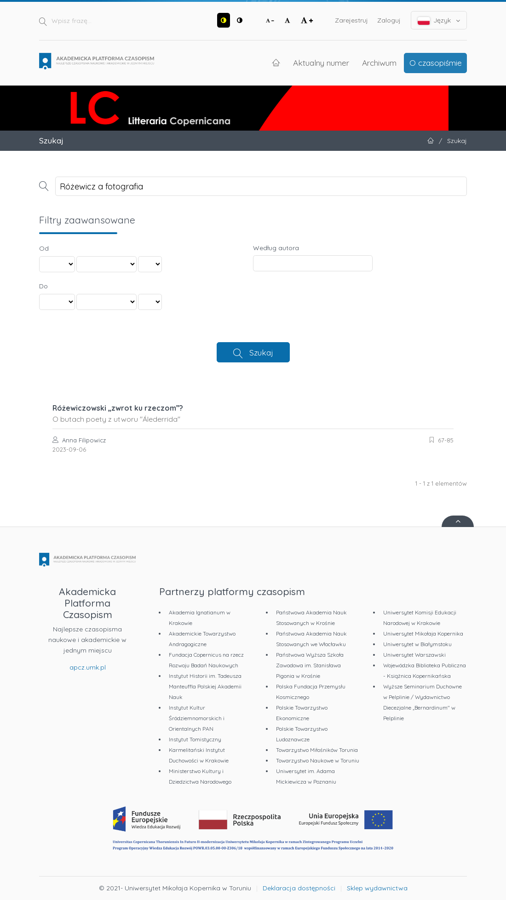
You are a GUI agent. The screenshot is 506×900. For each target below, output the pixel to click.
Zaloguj (389, 20)
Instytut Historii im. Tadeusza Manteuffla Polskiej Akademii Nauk (205, 686)
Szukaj (261, 352)
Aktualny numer (321, 62)
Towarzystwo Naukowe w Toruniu (317, 760)
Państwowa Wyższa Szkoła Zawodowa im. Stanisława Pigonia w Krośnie (310, 665)
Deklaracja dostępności (299, 888)
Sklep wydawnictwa (377, 888)
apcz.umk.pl (87, 667)
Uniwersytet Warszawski (414, 654)
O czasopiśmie (435, 62)
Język (439, 20)
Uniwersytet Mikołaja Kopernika (423, 633)
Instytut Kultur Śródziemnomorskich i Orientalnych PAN (196, 718)
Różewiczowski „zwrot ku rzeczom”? (253, 413)
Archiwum (379, 62)
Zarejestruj (351, 20)
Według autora (276, 248)
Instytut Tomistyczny (195, 739)
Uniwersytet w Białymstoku (417, 644)
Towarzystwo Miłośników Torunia (317, 749)
